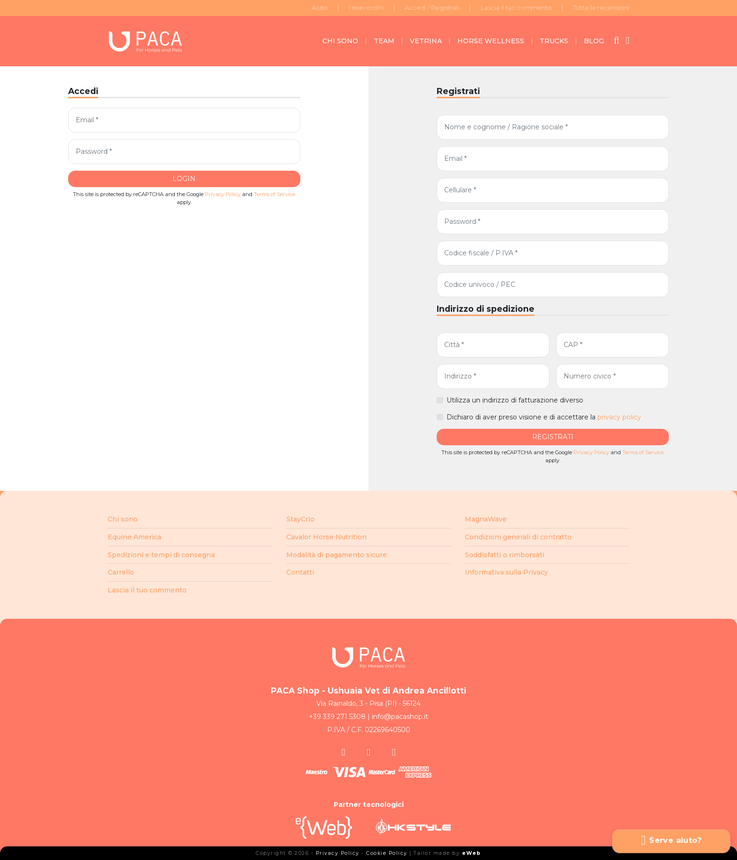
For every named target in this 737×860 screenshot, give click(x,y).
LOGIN (184, 178)
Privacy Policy (223, 194)
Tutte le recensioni (601, 7)
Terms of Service (274, 194)
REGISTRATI (552, 437)
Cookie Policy (387, 853)
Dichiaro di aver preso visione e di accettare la (544, 417)
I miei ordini (366, 7)
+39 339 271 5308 (337, 716)
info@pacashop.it (400, 716)
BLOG (594, 41)
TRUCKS (554, 41)
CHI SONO (340, 41)
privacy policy (619, 417)
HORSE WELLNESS (490, 41)
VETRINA (426, 41)
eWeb (471, 853)
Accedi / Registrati (432, 7)
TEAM (384, 41)
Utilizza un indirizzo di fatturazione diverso (515, 400)
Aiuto (320, 7)
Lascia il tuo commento (516, 7)
